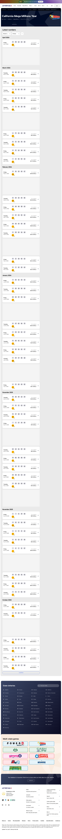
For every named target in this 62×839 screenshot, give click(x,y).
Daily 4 (28, 9)
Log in (57, 5)
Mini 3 (39, 5)
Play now (41, 1)
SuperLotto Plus (50, 9)
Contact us (31, 780)
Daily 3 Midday (12, 9)
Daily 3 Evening (21, 9)
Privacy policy (35, 820)
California (4, 9)
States (31, 5)
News (35, 5)
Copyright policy (49, 820)
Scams (9, 820)
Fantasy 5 (42, 9)
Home (15, 5)
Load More (21, 672)
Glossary (24, 820)
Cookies (42, 820)
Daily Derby (35, 9)
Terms (29, 820)
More (43, 5)
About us (4, 820)
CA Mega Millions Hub (8, 23)
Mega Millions (25, 5)
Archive (17, 23)
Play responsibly (16, 820)
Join (52, 5)
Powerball (19, 5)
